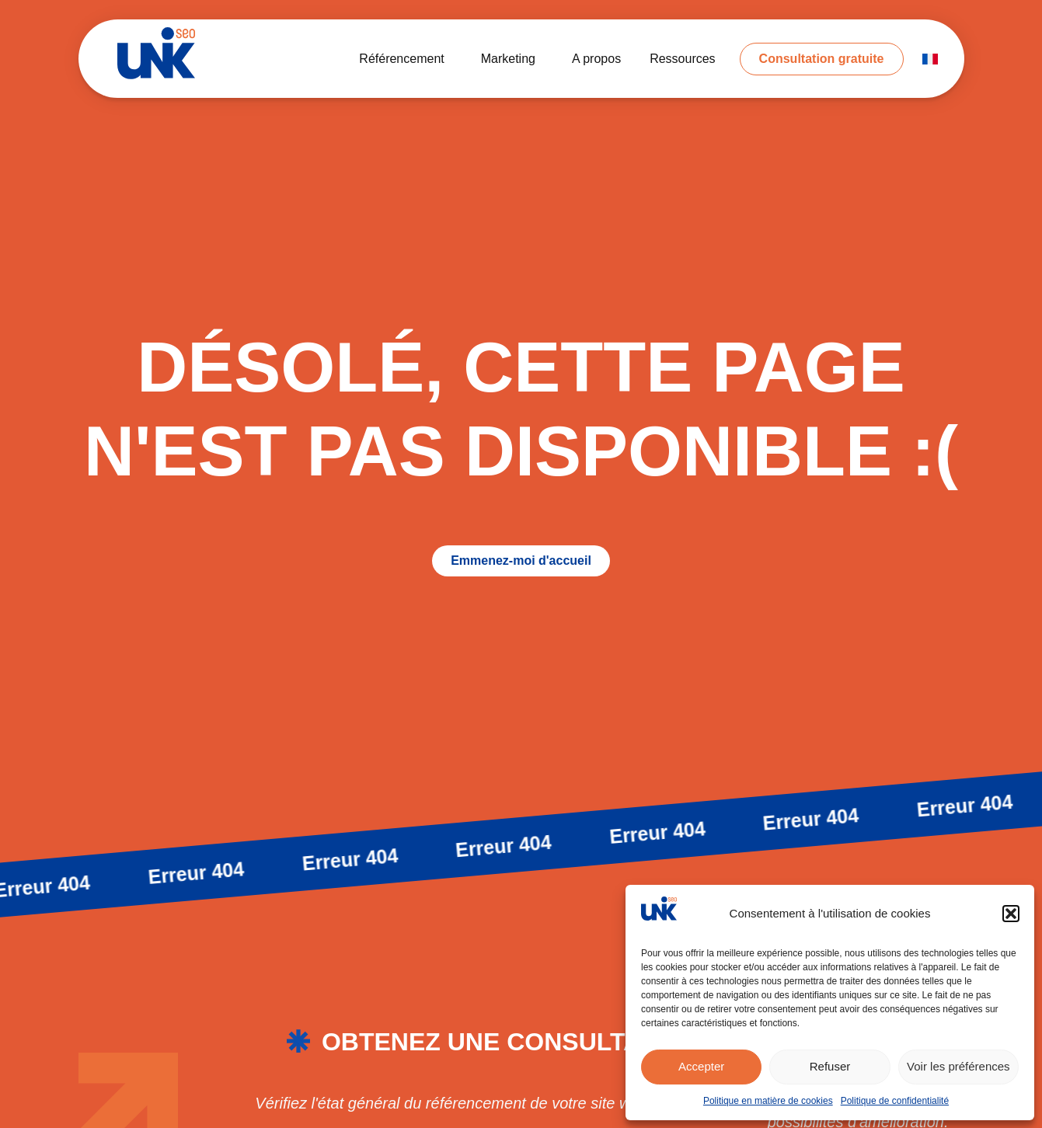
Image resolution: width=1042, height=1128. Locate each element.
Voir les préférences (958, 1066)
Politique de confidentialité (895, 1100)
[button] (1011, 913)
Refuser (830, 1066)
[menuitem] (930, 59)
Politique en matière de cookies (768, 1100)
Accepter (701, 1066)
